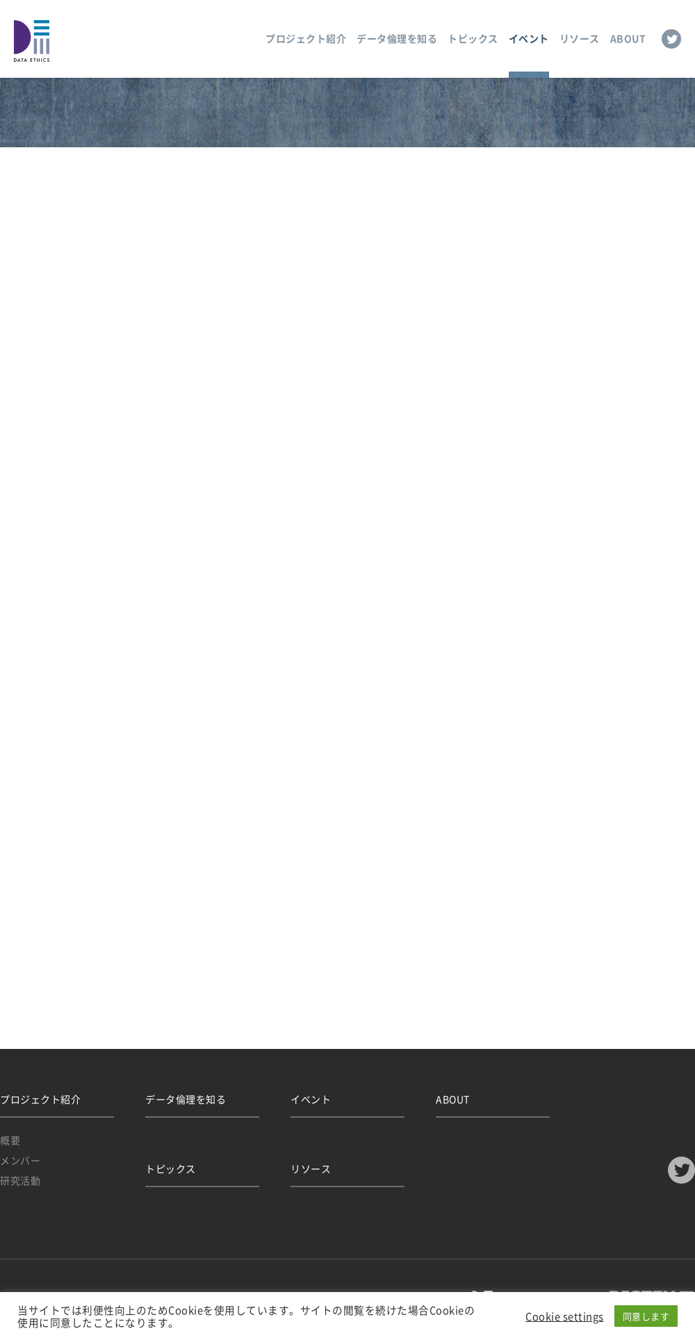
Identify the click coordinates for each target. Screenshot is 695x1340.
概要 (10, 1140)
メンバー (20, 1160)
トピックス (473, 38)
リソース (579, 38)
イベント (529, 38)
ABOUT (628, 38)
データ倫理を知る (397, 38)
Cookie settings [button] (564, 1316)
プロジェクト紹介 (305, 38)
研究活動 (20, 1180)
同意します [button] (646, 1316)
